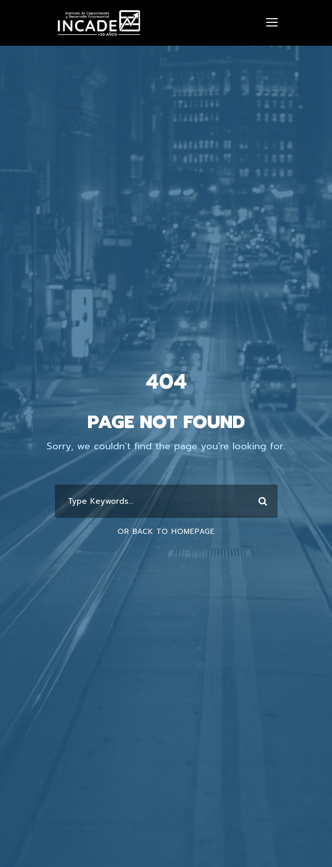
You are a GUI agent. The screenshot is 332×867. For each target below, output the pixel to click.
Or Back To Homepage (166, 531)
